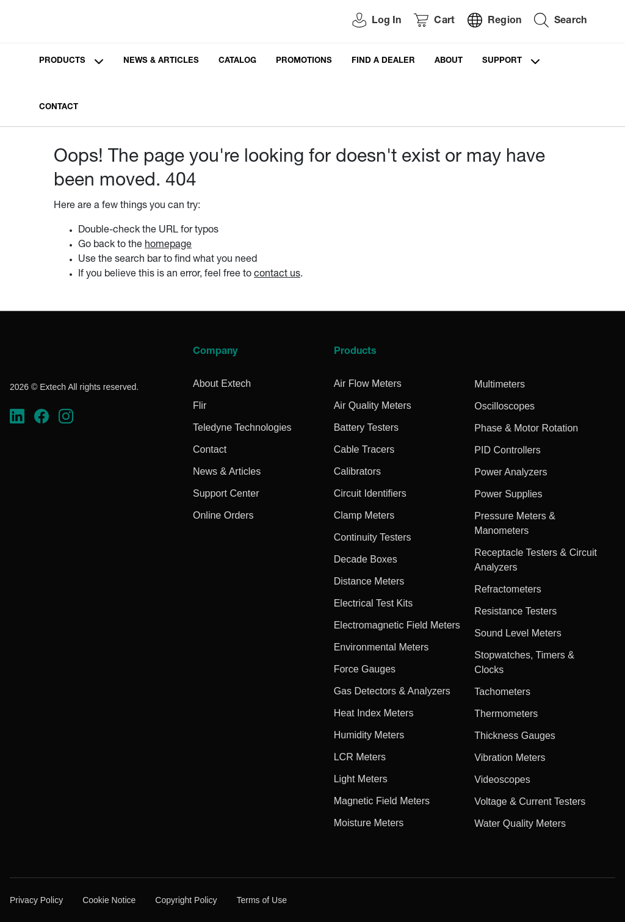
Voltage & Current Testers (529, 801)
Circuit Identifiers (370, 493)
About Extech (222, 383)
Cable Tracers (364, 449)
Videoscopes (502, 779)
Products (62, 61)
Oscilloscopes (504, 406)
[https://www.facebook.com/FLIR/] (41, 416)
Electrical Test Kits (373, 603)
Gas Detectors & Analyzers (392, 691)
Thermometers (506, 713)
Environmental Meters (381, 647)
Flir (199, 405)
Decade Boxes (365, 559)
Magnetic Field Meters (382, 801)
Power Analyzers (510, 472)
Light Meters (361, 779)
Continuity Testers (372, 537)
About (449, 61)
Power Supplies (508, 494)
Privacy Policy (36, 900)
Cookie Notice (108, 900)
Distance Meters (369, 581)
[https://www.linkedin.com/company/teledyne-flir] (17, 416)
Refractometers (507, 589)
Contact (58, 108)
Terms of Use (261, 900)
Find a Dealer (383, 61)
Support (502, 61)
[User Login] (370, 21)
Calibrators (357, 471)
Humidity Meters (369, 735)
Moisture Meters (369, 823)
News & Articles (161, 61)
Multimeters (499, 384)
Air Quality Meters (372, 405)
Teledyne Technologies (242, 427)
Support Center (226, 493)
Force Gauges (365, 669)
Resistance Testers (515, 611)
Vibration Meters (509, 757)
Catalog (237, 61)
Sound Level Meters (517, 633)
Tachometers (502, 691)
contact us (277, 274)
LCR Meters (360, 757)
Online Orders (223, 515)
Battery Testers (366, 427)
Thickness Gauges (514, 735)
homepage (168, 245)
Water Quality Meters (520, 823)
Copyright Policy (186, 900)
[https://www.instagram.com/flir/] (66, 416)
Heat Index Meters (374, 713)
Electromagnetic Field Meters (397, 625)
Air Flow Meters (368, 383)
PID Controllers (507, 450)
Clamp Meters (364, 515)
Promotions (304, 61)
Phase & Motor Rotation (526, 428)
